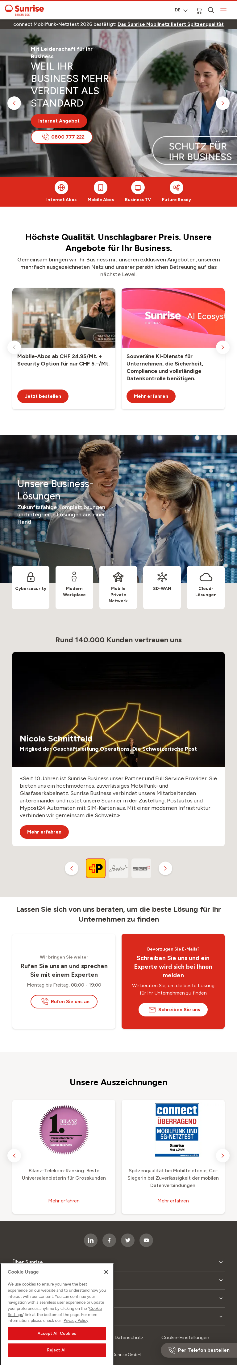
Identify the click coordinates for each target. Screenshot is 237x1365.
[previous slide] (14, 103)
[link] (171, 24)
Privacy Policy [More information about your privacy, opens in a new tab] (76, 1332)
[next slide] (223, 103)
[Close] (106, 1283)
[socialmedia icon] (146, 1240)
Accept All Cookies (57, 1345)
